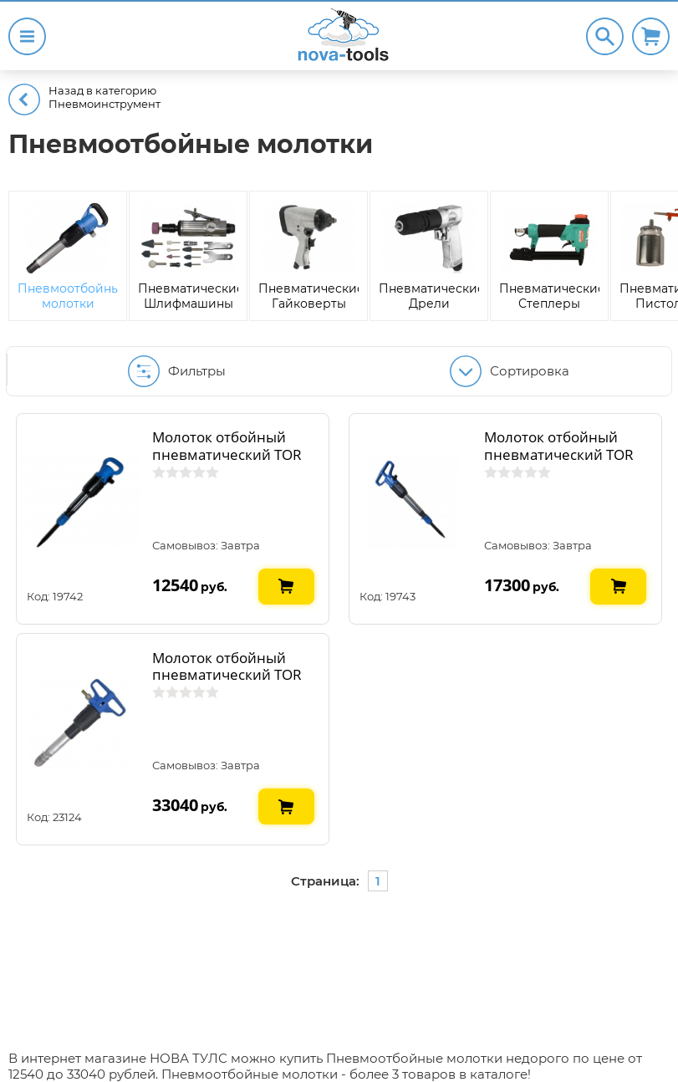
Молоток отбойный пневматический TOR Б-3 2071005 (227, 675)
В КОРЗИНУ (286, 575)
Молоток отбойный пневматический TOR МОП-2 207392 (227, 454)
